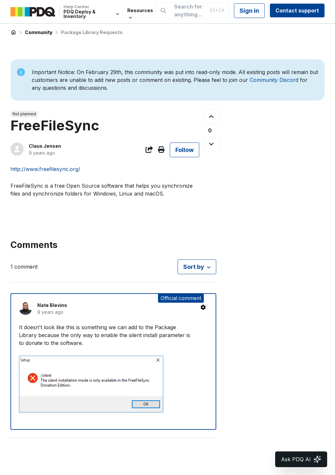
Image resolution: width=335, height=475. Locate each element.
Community (38, 32)
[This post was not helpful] (211, 144)
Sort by (193, 266)
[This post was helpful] (211, 116)
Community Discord (274, 80)
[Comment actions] (203, 307)
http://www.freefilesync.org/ (45, 169)
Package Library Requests (92, 32)
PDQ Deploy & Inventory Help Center (13, 32)
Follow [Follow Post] (184, 149)
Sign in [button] (249, 10)
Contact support (297, 10)
